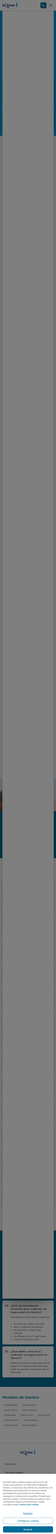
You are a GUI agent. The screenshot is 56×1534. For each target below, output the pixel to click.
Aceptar (28, 1529)
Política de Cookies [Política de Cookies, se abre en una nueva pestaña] (29, 1504)
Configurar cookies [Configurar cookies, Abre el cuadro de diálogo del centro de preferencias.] (28, 1520)
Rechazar (28, 1513)
